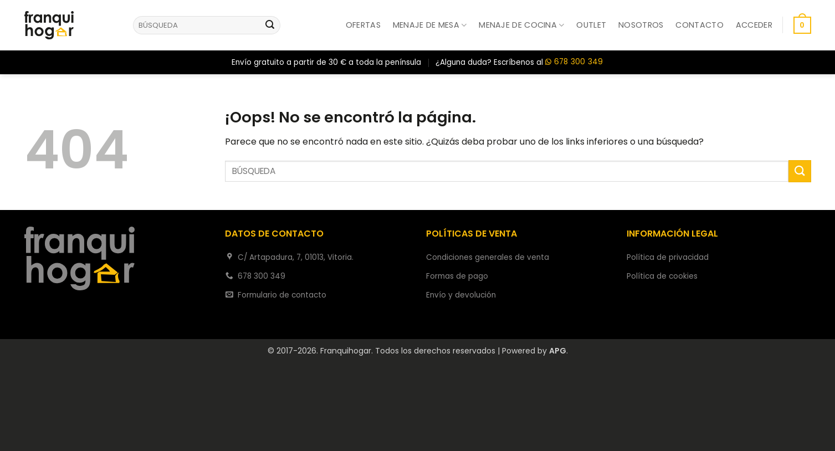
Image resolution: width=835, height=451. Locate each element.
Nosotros (640, 24)
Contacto (699, 24)
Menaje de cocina (521, 24)
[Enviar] (269, 25)
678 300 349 (574, 62)
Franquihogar (345, 350)
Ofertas (363, 24)
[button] (754, 25)
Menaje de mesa (430, 24)
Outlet (591, 24)
